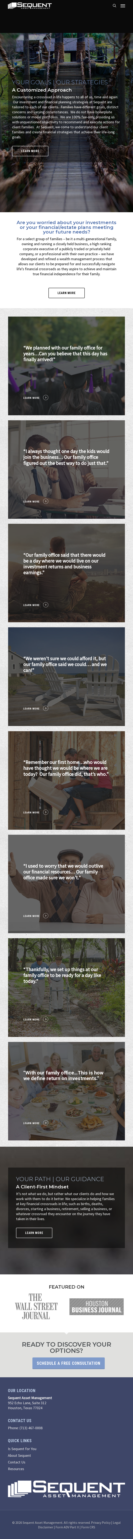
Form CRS (88, 1527)
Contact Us (16, 1462)
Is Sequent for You (22, 1448)
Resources (16, 1468)
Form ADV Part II (67, 1527)
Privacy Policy (101, 1522)
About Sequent (19, 1455)
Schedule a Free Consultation (68, 1363)
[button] (123, 6)
